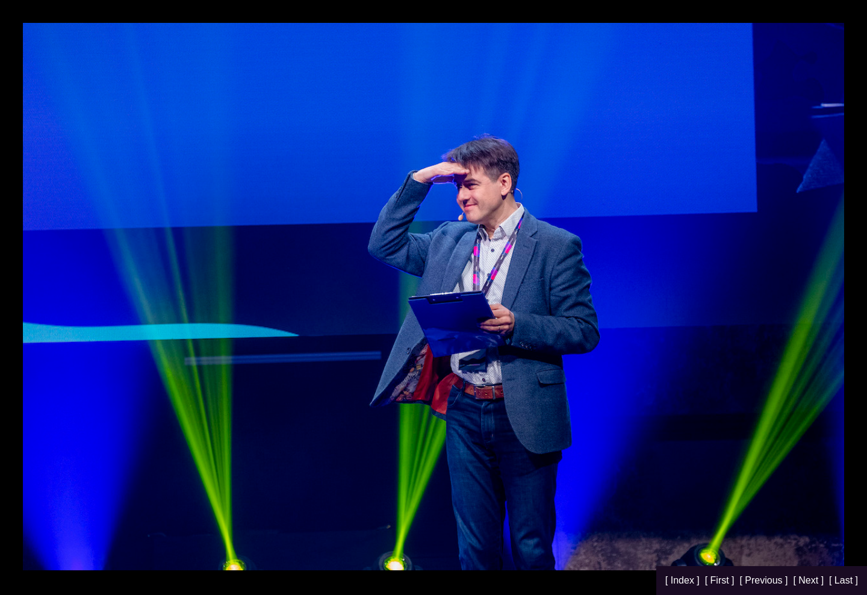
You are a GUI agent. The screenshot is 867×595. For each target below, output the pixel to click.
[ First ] (721, 580)
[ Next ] (809, 580)
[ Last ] (843, 580)
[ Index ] (683, 580)
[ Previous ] (764, 580)
